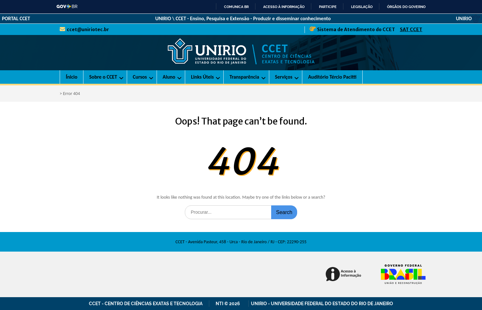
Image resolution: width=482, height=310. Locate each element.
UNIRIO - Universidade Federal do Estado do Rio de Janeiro (322, 303)
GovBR (67, 6)
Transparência (244, 77)
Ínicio (71, 77)
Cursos (140, 77)
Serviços (284, 77)
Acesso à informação (284, 6)
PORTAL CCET (16, 18)
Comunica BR (236, 6)
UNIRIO (468, 18)
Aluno (169, 77)
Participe (328, 6)
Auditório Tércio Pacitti (332, 77)
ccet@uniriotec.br (88, 29)
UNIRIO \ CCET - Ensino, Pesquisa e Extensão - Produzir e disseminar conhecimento (243, 18)
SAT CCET (411, 29)
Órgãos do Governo (406, 6)
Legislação (362, 6)
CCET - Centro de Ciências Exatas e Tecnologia (145, 303)
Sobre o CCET (103, 77)
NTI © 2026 (229, 303)
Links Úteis (202, 77)
